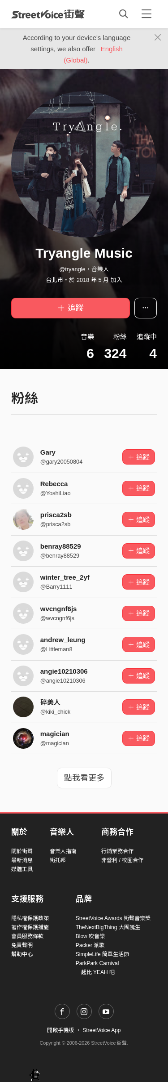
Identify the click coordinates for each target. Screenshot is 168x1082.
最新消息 (22, 860)
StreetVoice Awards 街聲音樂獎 (113, 918)
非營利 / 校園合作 (122, 860)
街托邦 (58, 860)
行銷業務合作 (117, 851)
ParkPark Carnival (97, 963)
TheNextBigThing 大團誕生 (108, 927)
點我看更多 (84, 777)
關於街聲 (22, 851)
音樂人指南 (63, 851)
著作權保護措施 (30, 927)
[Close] (158, 37)
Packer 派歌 (90, 945)
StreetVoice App (101, 1030)
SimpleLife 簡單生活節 (102, 954)
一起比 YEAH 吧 (95, 972)
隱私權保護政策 (30, 918)
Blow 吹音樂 (90, 936)
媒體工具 (22, 869)
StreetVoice (48, 13)
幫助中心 (22, 954)
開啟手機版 (60, 1030)
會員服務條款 (27, 936)
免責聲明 (22, 945)
